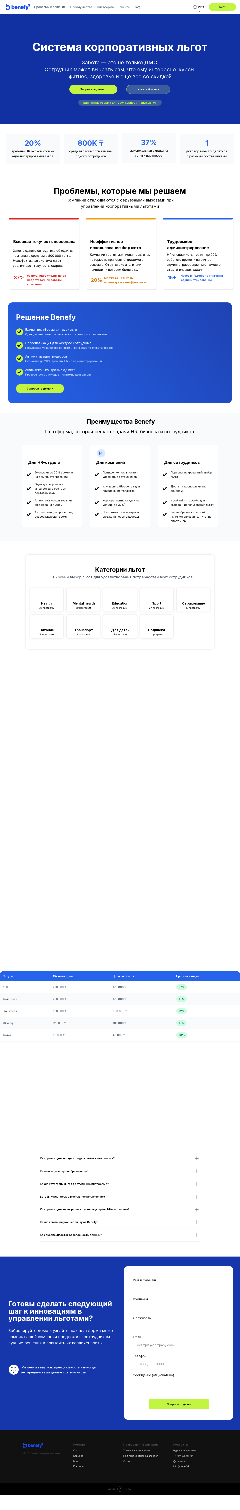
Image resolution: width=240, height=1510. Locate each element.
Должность (142, 1318)
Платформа (105, 7)
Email (137, 1337)
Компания (140, 1299)
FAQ (137, 7)
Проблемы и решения (50, 7)
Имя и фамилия (144, 1280)
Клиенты (124, 7)
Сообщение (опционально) (153, 1375)
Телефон (139, 1356)
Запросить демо (179, 1404)
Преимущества (81, 7)
